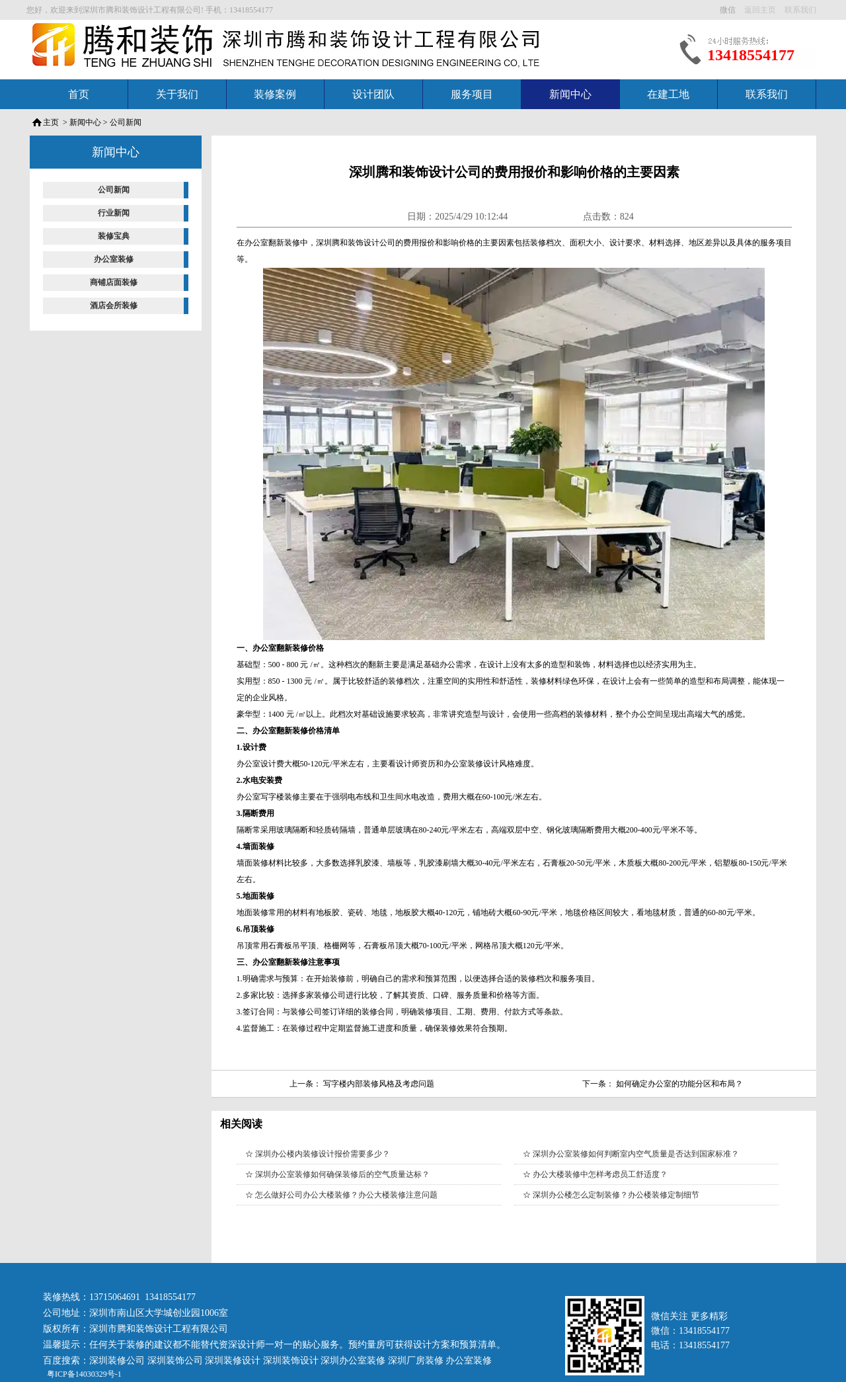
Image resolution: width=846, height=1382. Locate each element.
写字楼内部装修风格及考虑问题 (378, 1083)
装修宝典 (114, 236)
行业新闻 (114, 213)
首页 (78, 94)
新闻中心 (570, 94)
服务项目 (472, 94)
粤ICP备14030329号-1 (83, 1374)
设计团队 (373, 94)
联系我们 (767, 94)
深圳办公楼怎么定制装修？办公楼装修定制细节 (616, 1194)
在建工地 (668, 94)
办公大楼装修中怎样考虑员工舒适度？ (600, 1174)
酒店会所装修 (113, 305)
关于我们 (177, 94)
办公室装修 (114, 259)
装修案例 (275, 94)
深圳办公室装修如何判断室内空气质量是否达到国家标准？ (636, 1153)
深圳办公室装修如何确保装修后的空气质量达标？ (342, 1174)
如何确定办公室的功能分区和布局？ (679, 1083)
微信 (729, 10)
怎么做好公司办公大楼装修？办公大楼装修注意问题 (346, 1194)
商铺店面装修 (113, 282)
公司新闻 (125, 122)
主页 (51, 122)
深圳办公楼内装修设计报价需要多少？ (322, 1153)
